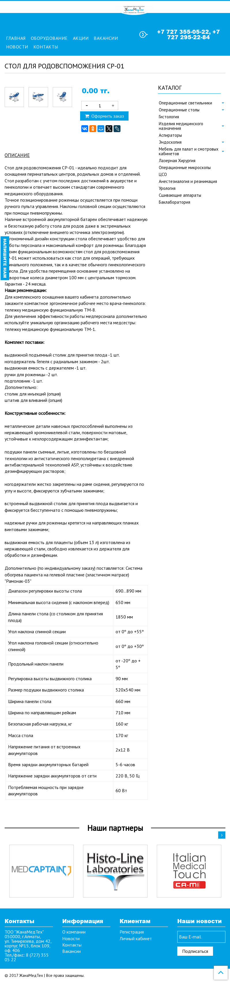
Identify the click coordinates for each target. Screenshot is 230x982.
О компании (74, 931)
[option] (41, 871)
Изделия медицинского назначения (181, 126)
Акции (81, 38)
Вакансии (106, 38)
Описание (17, 155)
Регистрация (132, 931)
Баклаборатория (174, 202)
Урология (167, 188)
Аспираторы (170, 135)
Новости (17, 47)
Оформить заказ (104, 116)
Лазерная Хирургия (177, 160)
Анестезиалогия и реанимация (188, 181)
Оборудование (49, 38)
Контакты (45, 47)
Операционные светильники (185, 103)
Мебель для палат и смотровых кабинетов (188, 151)
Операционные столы (179, 110)
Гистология (169, 117)
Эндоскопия (170, 142)
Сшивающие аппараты (180, 195)
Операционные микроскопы (185, 167)
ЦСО (163, 174)
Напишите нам (5, 258)
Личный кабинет (136, 938)
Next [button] (221, 835)
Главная (16, 38)
